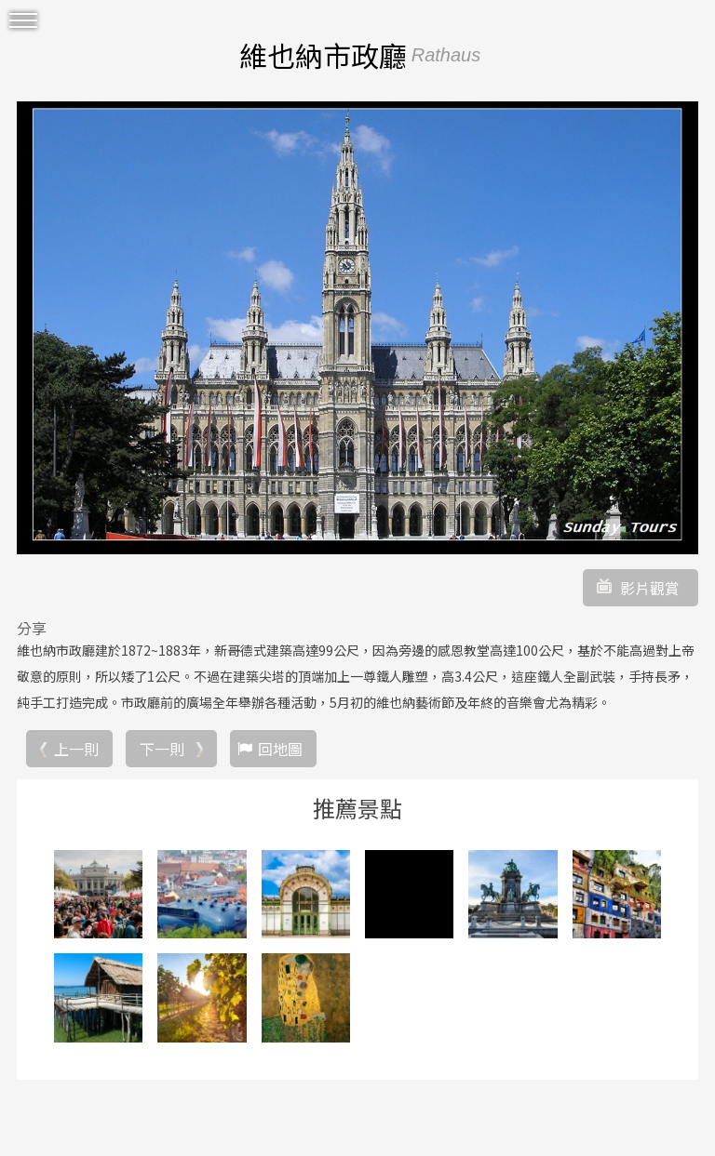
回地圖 (280, 748)
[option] (357, 327)
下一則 (162, 748)
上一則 (76, 748)
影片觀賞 (650, 587)
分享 (32, 628)
